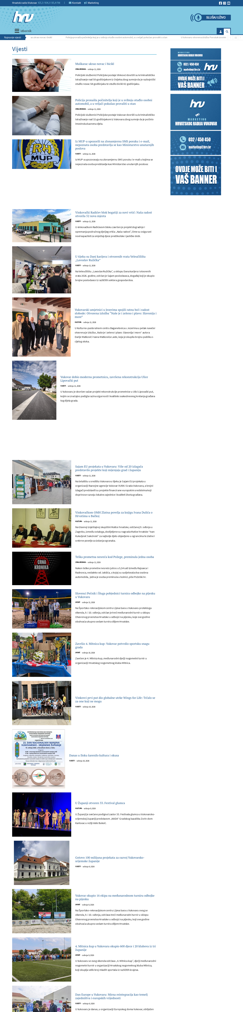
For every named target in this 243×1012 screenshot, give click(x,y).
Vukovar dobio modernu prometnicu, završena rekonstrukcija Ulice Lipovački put (101, 385)
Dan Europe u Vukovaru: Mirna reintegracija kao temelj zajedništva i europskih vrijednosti (114, 1003)
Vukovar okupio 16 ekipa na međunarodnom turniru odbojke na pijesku (114, 904)
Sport (77, 610)
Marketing (91, 3)
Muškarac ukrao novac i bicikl (38, 37)
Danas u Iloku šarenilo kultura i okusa (103, 762)
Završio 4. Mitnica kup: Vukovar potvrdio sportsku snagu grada (111, 652)
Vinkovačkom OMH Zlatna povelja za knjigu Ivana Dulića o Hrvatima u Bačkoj (114, 521)
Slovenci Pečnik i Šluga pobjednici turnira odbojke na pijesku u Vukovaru (112, 602)
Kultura (78, 331)
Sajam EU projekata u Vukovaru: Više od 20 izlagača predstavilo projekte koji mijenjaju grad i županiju (114, 475)
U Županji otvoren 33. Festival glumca (109, 809)
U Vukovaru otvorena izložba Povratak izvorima (205, 37)
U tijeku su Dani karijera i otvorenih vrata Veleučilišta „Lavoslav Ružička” (112, 265)
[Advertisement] (84, 198)
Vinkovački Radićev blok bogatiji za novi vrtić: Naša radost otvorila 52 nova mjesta (112, 221)
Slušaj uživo (215, 18)
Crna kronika (80, 70)
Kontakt (75, 3)
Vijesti (78, 160)
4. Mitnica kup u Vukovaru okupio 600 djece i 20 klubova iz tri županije (115, 955)
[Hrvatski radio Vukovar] (23, 17)
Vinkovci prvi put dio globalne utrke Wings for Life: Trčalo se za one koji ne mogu (113, 706)
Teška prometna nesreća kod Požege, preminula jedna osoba (108, 564)
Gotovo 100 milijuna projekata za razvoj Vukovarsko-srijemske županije (110, 866)
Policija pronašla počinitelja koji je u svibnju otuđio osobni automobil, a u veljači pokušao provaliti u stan (117, 37)
